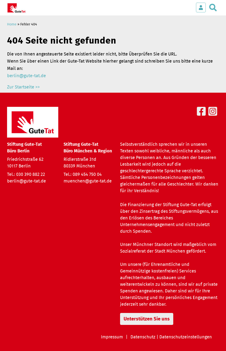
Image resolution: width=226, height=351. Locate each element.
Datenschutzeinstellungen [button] (185, 337)
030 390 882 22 (30, 174)
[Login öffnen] (201, 7)
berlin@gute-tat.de (26, 76)
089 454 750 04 (87, 174)
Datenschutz (142, 337)
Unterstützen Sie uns (147, 318)
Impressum (112, 337)
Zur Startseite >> (23, 87)
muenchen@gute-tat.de (88, 181)
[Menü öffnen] (187, 5)
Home (12, 24)
